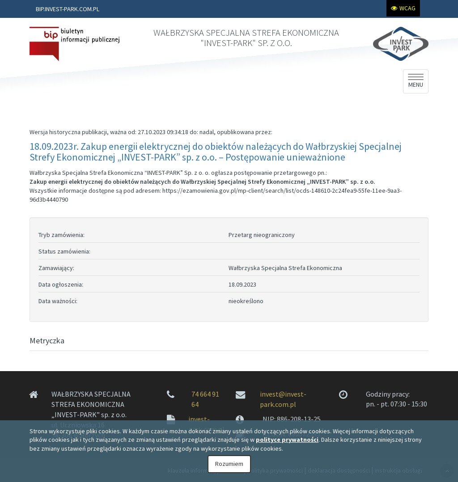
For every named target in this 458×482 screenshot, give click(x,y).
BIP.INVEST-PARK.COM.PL (67, 9)
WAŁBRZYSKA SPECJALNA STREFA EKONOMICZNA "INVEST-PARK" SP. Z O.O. (246, 38)
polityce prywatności (287, 439)
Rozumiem (229, 464)
